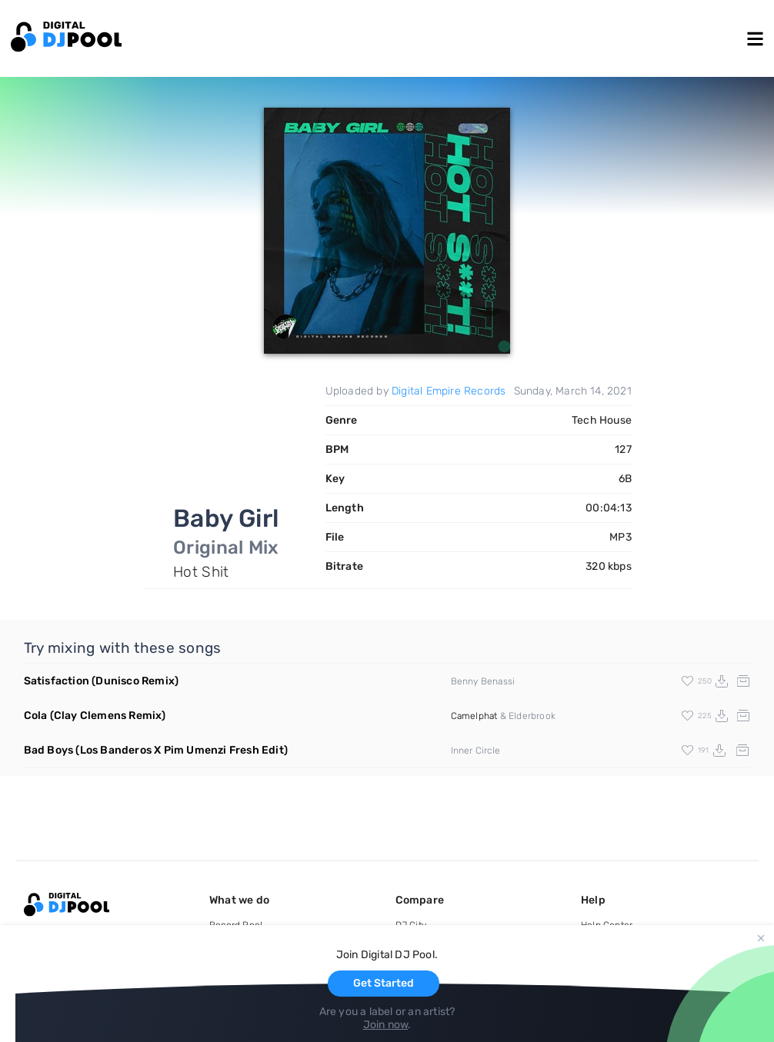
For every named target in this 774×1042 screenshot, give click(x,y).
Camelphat (474, 716)
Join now (386, 1024)
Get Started (383, 983)
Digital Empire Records (448, 391)
